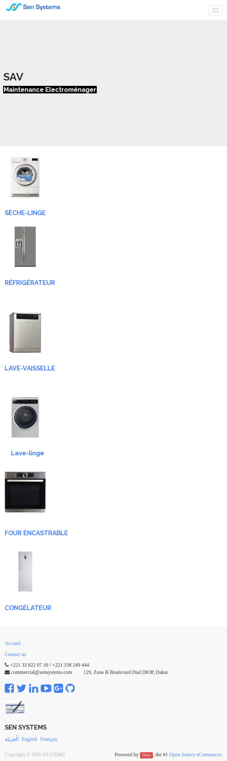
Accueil (12, 643)
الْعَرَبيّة (12, 739)
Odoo (146, 755)
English (29, 739)
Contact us (15, 654)
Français (48, 739)
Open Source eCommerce (195, 754)
